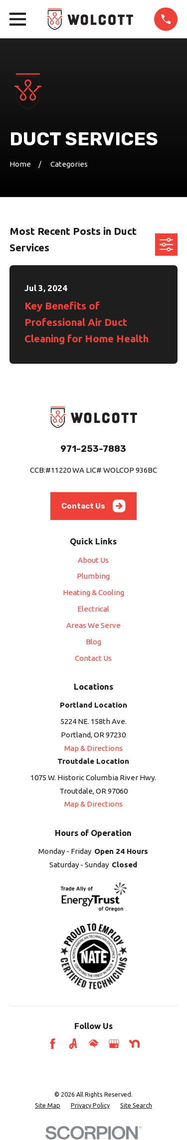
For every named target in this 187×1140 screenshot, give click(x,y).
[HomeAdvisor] (93, 1043)
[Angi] (73, 1043)
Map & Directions (93, 748)
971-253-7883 (93, 448)
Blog (93, 641)
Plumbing (93, 576)
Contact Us (93, 506)
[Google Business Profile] (114, 1043)
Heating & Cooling (93, 592)
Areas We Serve (93, 625)
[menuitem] (47, 1105)
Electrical (93, 609)
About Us (93, 560)
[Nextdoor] (134, 1043)
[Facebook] (52, 1043)
